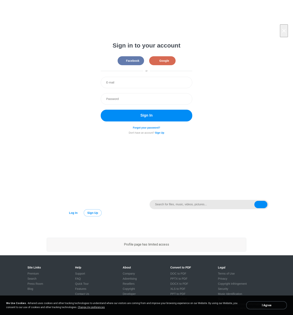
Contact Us (82, 294)
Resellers (128, 283)
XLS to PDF (177, 288)
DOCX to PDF (179, 283)
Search (31, 278)
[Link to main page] (83, 204)
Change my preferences (91, 307)
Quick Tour (82, 283)
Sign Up (92, 212)
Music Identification (230, 294)
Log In (73, 212)
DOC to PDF (178, 273)
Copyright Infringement (232, 283)
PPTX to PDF (178, 278)
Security (223, 288)
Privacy (222, 278)
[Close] (284, 30)
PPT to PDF (177, 294)
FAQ (78, 278)
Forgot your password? (146, 127)
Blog (30, 288)
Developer (129, 294)
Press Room (35, 283)
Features (80, 288)
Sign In (146, 115)
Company (129, 273)
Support (80, 273)
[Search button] (260, 204)
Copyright (129, 288)
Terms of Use (226, 273)
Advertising (130, 278)
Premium (33, 273)
